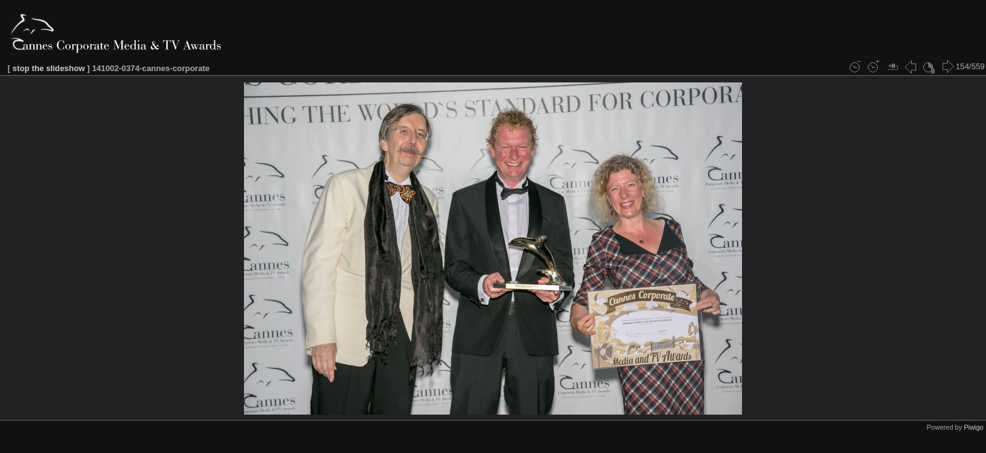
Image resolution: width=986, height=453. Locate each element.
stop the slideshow (49, 68)
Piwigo (973, 427)
